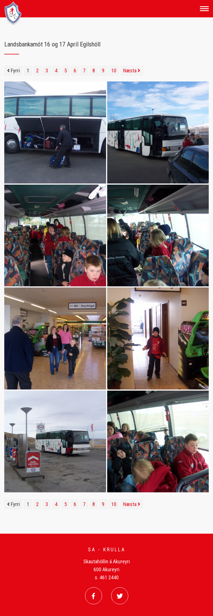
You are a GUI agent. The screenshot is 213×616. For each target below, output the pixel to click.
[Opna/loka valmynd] (204, 8)
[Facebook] (93, 595)
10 (113, 71)
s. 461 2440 (107, 577)
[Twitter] (119, 595)
